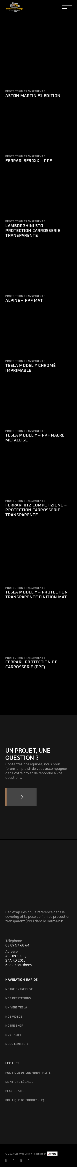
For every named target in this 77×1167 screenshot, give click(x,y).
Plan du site (14, 1091)
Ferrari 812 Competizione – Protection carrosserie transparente (36, 510)
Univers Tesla (16, 1007)
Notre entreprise (19, 989)
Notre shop (14, 1026)
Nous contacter (17, 1044)
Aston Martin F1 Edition (32, 96)
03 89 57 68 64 (17, 945)
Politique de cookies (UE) (24, 1100)
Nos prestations (18, 998)
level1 (52, 1154)
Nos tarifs (13, 1035)
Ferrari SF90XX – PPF (28, 161)
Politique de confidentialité (28, 1073)
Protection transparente (25, 91)
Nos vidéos (13, 1017)
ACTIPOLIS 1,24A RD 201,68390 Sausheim (18, 960)
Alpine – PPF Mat (24, 301)
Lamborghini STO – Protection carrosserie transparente (32, 231)
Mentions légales (19, 1082)
